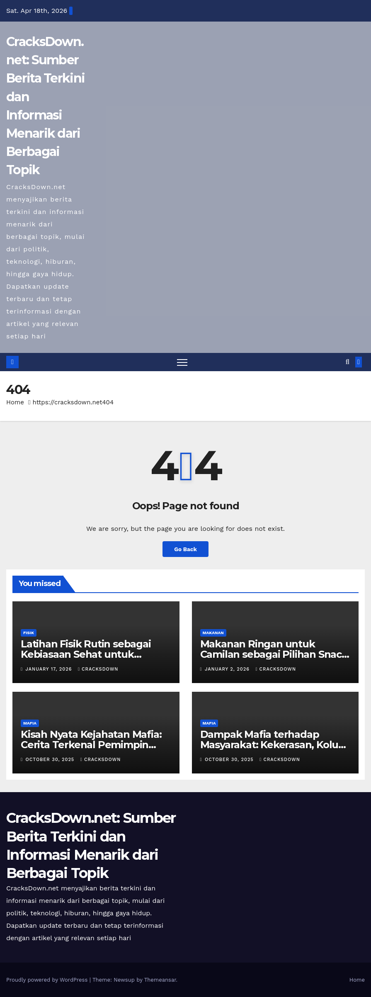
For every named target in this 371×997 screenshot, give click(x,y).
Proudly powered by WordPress (48, 980)
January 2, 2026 (228, 669)
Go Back (185, 549)
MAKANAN (213, 632)
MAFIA (29, 723)
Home (15, 402)
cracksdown (98, 669)
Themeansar (160, 980)
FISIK (28, 632)
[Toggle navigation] (182, 362)
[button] (347, 362)
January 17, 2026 (50, 669)
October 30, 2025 (51, 760)
